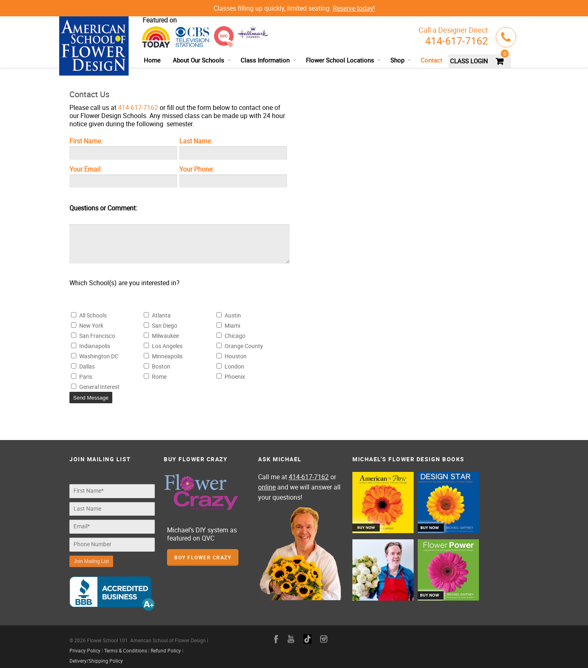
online (267, 484)
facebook (276, 633)
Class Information (269, 60)
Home (152, 60)
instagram (324, 633)
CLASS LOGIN (469, 61)
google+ (307, 633)
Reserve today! (354, 8)
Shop (401, 60)
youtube (291, 633)
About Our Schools (202, 60)
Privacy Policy (84, 644)
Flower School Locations (343, 60)
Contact (431, 60)
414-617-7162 (456, 41)
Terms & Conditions (125, 644)
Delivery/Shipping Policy (96, 654)
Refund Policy (166, 644)
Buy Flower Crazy (202, 555)
